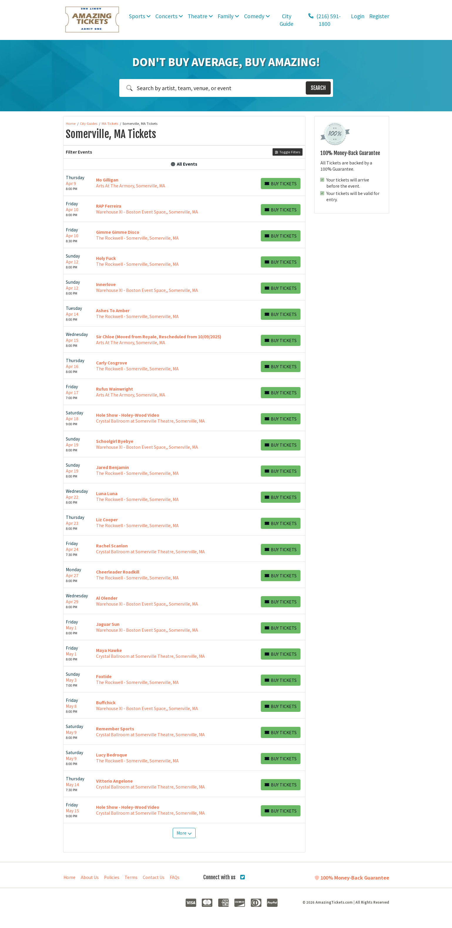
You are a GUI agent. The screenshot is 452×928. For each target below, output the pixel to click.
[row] (184, 183)
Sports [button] (140, 16)
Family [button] (228, 16)
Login (357, 16)
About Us (90, 877)
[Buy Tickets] (280, 183)
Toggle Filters (287, 151)
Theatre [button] (200, 16)
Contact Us (153, 877)
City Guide (286, 19)
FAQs (174, 877)
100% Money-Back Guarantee (352, 877)
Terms (131, 877)
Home (69, 877)
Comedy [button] (257, 16)
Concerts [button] (169, 16)
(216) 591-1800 (324, 19)
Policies (111, 877)
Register (379, 16)
